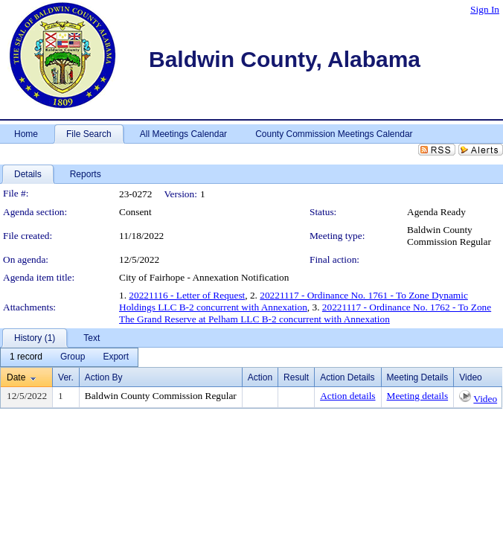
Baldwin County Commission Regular (449, 235)
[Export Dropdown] (116, 357)
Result (296, 377)
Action (260, 377)
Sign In (484, 9)
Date (16, 377)
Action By (104, 377)
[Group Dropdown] (72, 357)
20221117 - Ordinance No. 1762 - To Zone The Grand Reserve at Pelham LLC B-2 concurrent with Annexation (305, 313)
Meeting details (418, 395)
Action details (347, 395)
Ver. (66, 377)
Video (485, 398)
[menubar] (69, 357)
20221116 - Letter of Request (187, 295)
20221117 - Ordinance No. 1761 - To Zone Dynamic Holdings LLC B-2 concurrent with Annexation (293, 301)
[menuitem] (26, 357)
